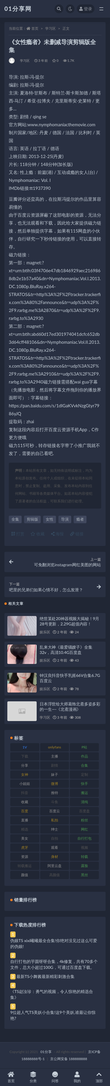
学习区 (50, 28)
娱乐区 (45, 632)
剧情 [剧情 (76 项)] (54, 765)
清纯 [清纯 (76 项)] (84, 802)
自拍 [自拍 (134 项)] (54, 838)
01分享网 (18, 8)
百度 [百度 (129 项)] (24, 811)
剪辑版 (32, 519)
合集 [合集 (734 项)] (84, 765)
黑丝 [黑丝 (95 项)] (84, 875)
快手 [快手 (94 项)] (84, 783)
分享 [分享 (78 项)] (24, 765)
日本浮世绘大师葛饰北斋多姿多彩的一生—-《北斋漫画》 (70, 706)
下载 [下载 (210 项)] (24, 756)
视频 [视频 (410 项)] (84, 847)
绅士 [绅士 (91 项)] (54, 829)
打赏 (17, 533)
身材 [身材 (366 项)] (54, 856)
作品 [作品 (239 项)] (84, 756)
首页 (34, 28)
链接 (77, 533)
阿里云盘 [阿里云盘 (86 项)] (55, 866)
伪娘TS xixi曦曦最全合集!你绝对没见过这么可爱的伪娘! (53, 943)
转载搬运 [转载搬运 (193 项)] (25, 866)
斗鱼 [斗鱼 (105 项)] (54, 802)
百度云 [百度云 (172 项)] (54, 811)
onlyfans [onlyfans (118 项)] (54, 747)
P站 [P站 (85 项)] (84, 747)
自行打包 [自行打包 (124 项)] (84, 838)
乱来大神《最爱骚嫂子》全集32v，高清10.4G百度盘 (66, 650)
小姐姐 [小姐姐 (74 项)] (24, 783)
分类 (33, 1077)
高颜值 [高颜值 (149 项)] (54, 875)
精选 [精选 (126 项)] (24, 829)
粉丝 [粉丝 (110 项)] (84, 820)
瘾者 (80, 519)
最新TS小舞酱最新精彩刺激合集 (45, 976)
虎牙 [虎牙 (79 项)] (24, 847)
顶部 (99, 1077)
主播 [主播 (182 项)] (54, 756)
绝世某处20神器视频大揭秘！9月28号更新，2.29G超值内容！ (69, 621)
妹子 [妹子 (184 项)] (54, 774)
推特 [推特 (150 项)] (54, 793)
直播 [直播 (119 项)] (24, 820)
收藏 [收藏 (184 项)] (24, 802)
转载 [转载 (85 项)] (84, 856)
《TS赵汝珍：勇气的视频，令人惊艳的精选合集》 (51, 994)
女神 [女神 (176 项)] (24, 774)
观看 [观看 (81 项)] (54, 847)
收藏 (38, 533)
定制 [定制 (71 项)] (84, 774)
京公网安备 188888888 (68, 1059)
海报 (57, 533)
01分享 (46, 1052)
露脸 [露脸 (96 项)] (84, 866)
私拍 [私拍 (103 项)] (54, 820)
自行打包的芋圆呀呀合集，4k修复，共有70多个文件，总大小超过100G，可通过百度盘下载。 (54, 964)
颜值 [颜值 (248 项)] (24, 875)
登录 (85, 8)
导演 (65, 519)
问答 (55, 1077)
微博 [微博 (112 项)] (54, 783)
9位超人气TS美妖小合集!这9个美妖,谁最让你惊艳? (53, 1015)
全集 (15, 519)
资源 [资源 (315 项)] (24, 856)
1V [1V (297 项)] (25, 747)
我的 (77, 1077)
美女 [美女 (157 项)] (24, 838)
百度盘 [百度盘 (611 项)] (84, 811)
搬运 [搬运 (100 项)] (84, 793)
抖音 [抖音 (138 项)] (24, 793)
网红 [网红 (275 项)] (84, 829)
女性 (49, 519)
